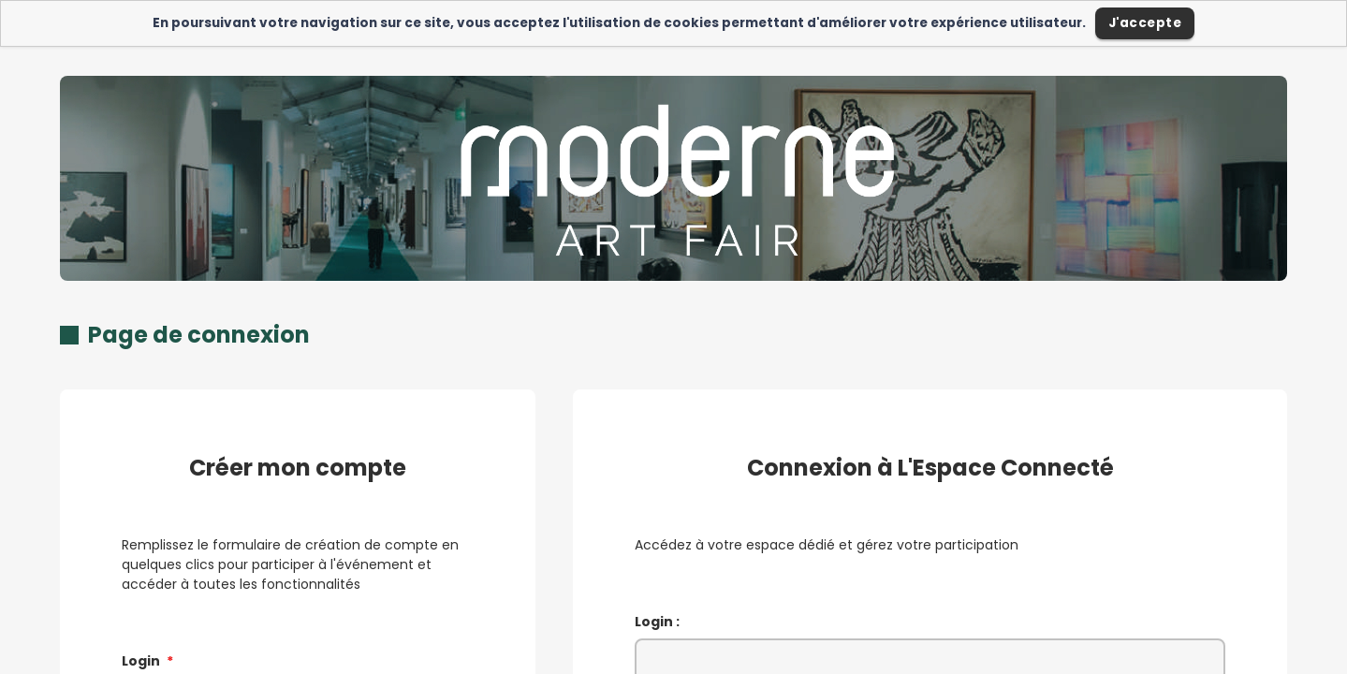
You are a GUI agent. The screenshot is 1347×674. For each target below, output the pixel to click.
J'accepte (1145, 23)
